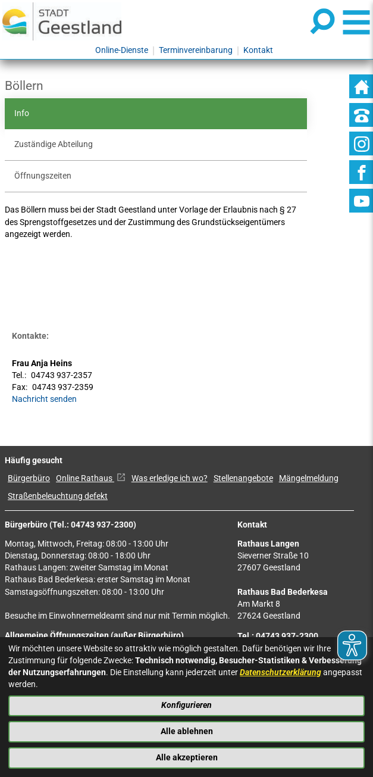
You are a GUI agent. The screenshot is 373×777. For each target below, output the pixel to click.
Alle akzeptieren (187, 758)
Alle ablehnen (187, 731)
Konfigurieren (186, 705)
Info (21, 113)
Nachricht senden (44, 399)
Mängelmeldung (308, 478)
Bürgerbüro (29, 478)
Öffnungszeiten (42, 176)
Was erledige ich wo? (169, 478)
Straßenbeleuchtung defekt (58, 496)
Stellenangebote (243, 478)
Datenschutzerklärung (280, 672)
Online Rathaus (91, 478)
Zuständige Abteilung (53, 144)
